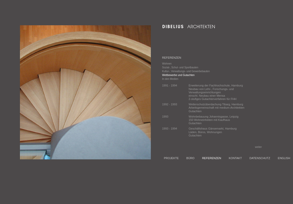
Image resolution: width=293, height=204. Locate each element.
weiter (259, 147)
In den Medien (170, 79)
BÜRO (190, 158)
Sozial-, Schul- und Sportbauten (180, 67)
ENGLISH (284, 158)
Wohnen (167, 63)
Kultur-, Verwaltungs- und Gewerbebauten (186, 71)
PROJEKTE (171, 158)
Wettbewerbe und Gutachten (178, 75)
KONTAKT (235, 158)
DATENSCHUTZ (260, 158)
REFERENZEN (211, 158)
